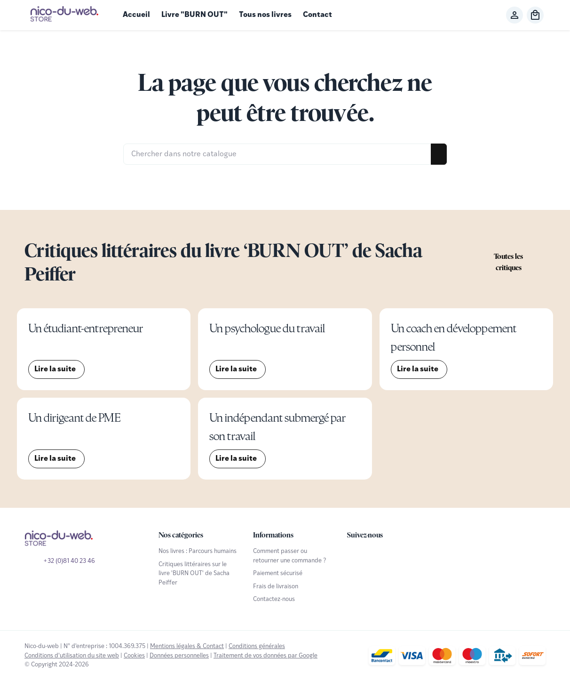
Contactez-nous (274, 599)
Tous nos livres (265, 15)
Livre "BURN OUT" (194, 15)
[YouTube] (376, 555)
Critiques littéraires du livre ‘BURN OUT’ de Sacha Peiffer (223, 262)
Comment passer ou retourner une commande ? (289, 555)
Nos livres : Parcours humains (197, 551)
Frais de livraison (275, 587)
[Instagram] (396, 555)
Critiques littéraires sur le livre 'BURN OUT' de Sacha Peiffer (194, 573)
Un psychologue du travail (267, 328)
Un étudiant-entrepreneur (85, 328)
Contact (317, 15)
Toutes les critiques (508, 262)
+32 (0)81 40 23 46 (69, 561)
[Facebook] (355, 555)
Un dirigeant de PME (74, 417)
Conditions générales (257, 646)
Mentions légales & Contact (187, 646)
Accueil (136, 15)
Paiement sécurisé (277, 573)
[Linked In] (417, 555)
